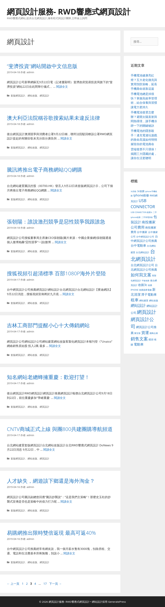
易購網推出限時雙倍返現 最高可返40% (51, 532)
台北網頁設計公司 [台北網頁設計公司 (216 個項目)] (142, 265)
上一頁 (13, 584)
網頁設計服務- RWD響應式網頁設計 (69, 11)
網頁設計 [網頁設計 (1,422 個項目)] (146, 312)
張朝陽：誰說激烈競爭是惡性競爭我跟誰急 (56, 221)
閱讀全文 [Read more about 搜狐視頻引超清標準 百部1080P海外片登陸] (68, 294)
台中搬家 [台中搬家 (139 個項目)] (142, 232)
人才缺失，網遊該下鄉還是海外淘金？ (51, 480)
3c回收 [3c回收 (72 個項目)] (133, 191)
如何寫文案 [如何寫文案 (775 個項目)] (141, 275)
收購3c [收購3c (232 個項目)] (142, 285)
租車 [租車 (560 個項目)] (135, 300)
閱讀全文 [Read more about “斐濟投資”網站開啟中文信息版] (62, 87)
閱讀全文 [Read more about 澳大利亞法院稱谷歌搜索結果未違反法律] (66, 138)
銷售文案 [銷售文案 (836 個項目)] (139, 339)
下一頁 (55, 584)
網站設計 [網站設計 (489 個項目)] (138, 305)
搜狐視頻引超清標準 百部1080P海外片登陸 (56, 273)
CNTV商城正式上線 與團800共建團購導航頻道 (60, 429)
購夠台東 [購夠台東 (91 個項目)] (154, 333)
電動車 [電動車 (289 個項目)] (139, 344)
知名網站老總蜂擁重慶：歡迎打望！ (48, 377)
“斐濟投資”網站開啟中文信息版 (42, 66)
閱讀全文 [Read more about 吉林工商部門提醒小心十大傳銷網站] (55, 346)
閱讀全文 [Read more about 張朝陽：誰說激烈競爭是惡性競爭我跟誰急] (61, 242)
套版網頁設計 (18, 95)
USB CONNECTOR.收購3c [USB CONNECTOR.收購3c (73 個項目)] (141, 212)
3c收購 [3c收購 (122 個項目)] (140, 191)
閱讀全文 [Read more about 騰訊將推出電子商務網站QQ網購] (56, 190)
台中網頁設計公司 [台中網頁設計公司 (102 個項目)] (145, 236)
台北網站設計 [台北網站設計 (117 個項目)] (142, 252)
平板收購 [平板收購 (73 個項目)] (145, 280)
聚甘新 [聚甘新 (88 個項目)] (137, 333)
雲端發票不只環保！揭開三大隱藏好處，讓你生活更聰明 (144, 153)
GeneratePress (117, 601)
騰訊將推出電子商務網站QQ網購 (44, 169)
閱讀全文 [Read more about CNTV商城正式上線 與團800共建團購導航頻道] (49, 449)
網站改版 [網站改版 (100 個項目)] (153, 300)
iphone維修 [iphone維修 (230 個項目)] (141, 195)
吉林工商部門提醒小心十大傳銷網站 (48, 325)
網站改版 (32, 95)
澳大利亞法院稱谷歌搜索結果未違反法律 (53, 117)
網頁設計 (44, 95)
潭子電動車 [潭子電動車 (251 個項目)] (149, 294)
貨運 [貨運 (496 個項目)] (145, 332)
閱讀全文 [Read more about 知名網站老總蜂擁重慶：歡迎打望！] (60, 398)
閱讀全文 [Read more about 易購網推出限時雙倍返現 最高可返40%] (69, 553)
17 (45, 584)
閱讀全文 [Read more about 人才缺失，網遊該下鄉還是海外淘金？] (66, 501)
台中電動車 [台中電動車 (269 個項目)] (138, 245)
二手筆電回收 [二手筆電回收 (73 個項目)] (147, 217)
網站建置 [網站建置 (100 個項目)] (143, 300)
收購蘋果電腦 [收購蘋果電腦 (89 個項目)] (145, 289)
